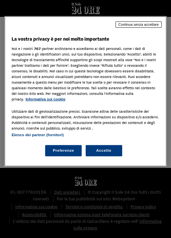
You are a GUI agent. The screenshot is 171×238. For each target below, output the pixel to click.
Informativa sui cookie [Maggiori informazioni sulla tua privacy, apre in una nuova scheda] (45, 99)
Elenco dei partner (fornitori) (38, 135)
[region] (85, 91)
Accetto (104, 150)
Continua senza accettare (139, 24)
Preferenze (63, 150)
